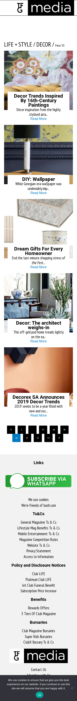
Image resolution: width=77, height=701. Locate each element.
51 (27, 437)
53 (48, 437)
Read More (38, 119)
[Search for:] (69, 5)
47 (43, 429)
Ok (39, 694)
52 (38, 437)
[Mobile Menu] (64, 5)
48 (54, 429)
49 (64, 429)
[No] (72, 688)
